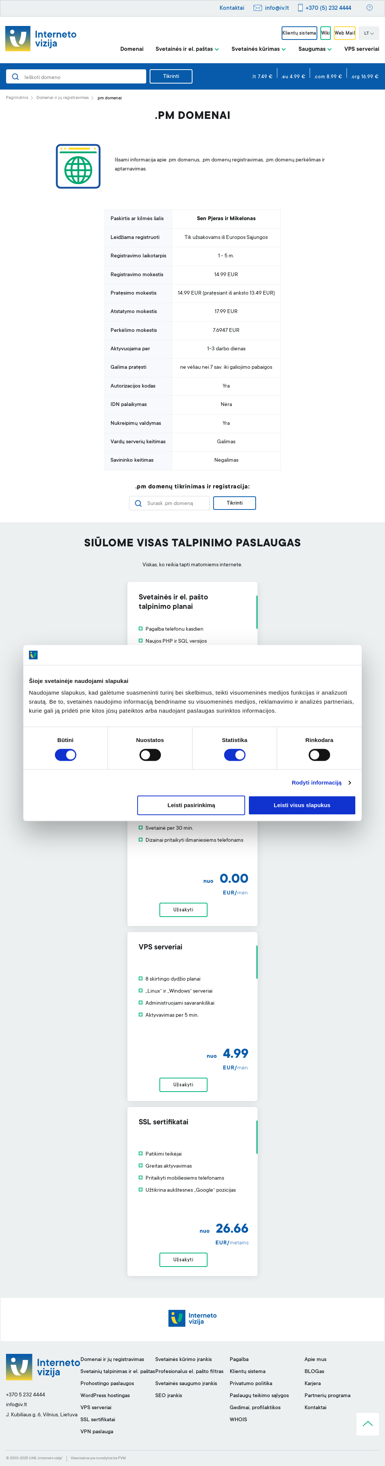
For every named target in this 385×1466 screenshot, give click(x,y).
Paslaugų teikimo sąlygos (259, 1396)
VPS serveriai (361, 49)
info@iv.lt (277, 8)
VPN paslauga (96, 1432)
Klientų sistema (299, 33)
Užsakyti (183, 910)
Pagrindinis (17, 98)
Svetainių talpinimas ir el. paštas (117, 1372)
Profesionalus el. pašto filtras (189, 1372)
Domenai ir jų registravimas (62, 98)
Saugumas (312, 49)
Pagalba (239, 1360)
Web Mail (345, 33)
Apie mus (315, 1360)
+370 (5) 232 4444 (328, 8)
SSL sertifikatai (97, 1420)
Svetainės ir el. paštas (184, 49)
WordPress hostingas (105, 1396)
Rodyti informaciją (317, 782)
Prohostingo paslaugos (107, 1384)
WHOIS (238, 1420)
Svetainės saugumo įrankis (186, 1384)
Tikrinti (171, 77)
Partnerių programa (327, 1396)
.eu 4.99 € (293, 77)
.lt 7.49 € (262, 77)
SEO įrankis (168, 1396)
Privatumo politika (251, 1384)
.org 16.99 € (365, 77)
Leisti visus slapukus (302, 805)
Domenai (132, 49)
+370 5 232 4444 (25, 1395)
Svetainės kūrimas (256, 49)
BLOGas (314, 1372)
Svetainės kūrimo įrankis (183, 1360)
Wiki (325, 33)
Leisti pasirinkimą (191, 805)
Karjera (313, 1384)
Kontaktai (232, 8)
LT (369, 34)
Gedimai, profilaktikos (255, 1408)
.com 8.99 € (328, 77)
